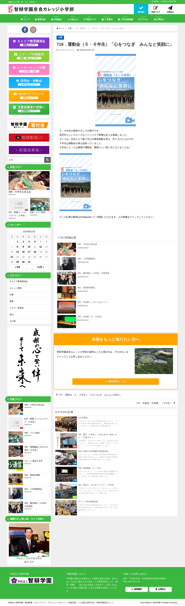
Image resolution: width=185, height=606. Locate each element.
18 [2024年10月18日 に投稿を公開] (35, 252)
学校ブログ (90, 18)
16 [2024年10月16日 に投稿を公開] (23, 252)
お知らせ (72, 18)
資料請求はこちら (116, 338)
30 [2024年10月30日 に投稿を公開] (23, 262)
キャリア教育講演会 (29, 43)
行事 (60, 38)
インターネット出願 (29, 69)
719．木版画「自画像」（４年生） (154, 360)
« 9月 (17, 267)
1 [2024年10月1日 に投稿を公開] (17, 242)
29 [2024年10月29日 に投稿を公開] (17, 262)
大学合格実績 (125, 18)
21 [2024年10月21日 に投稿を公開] (12, 257)
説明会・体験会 (29, 82)
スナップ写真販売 (29, 56)
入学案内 (107, 18)
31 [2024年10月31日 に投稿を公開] (29, 262)
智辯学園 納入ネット (105, 602)
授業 (12, 301)
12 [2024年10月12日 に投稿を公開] (40, 247)
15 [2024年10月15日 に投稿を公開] (17, 252)
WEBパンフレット (29, 95)
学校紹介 (56, 18)
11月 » (40, 267)
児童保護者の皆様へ (29, 109)
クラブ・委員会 (17, 308)
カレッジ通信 (16, 288)
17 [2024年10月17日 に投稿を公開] (29, 252)
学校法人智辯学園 (169, 1)
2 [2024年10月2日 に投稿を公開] (23, 242)
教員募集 (155, 1)
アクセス (143, 18)
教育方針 (40, 18)
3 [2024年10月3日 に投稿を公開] (29, 242)
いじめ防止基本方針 (86, 602)
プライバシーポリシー (57, 602)
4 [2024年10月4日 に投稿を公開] (35, 242)
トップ (25, 18)
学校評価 (72, 602)
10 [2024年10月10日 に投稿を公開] (29, 247)
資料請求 (136, 589)
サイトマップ (40, 602)
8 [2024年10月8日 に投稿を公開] (17, 247)
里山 (12, 314)
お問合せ (158, 18)
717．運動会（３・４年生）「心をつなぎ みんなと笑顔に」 (91, 351)
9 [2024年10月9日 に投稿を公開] (23, 247)
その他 (13, 321)
